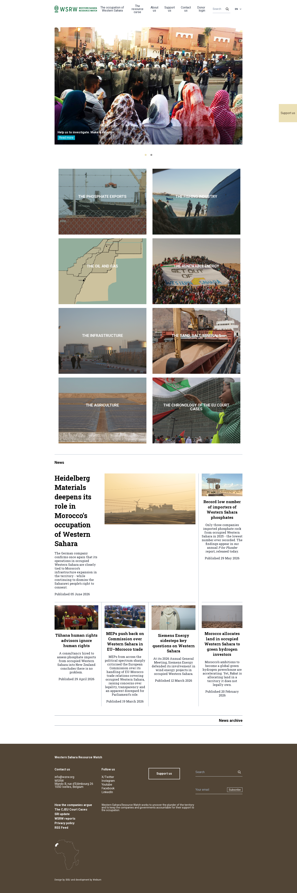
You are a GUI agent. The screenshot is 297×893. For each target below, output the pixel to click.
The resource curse (137, 9)
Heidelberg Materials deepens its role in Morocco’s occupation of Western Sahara (73, 510)
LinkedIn (107, 792)
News (59, 462)
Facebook (108, 788)
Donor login (201, 9)
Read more (66, 137)
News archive (230, 720)
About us (154, 9)
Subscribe (235, 789)
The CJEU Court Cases (71, 809)
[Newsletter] (210, 789)
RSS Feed (61, 827)
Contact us (186, 9)
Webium (97, 880)
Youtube (107, 784)
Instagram (108, 781)
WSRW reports (65, 818)
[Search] (220, 9)
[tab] (145, 155)
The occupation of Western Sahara (112, 9)
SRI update (62, 814)
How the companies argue (73, 805)
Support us (288, 113)
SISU (68, 880)
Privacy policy (64, 823)
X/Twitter (108, 777)
